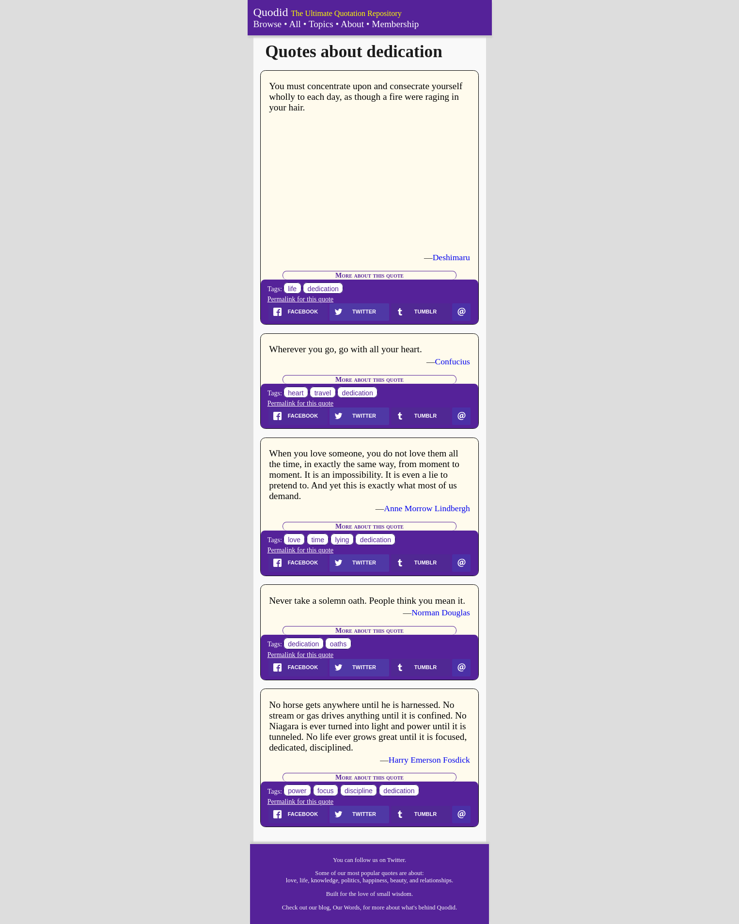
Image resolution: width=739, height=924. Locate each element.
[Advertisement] (369, 183)
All (295, 24)
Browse (267, 24)
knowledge (324, 880)
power (297, 791)
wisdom (402, 894)
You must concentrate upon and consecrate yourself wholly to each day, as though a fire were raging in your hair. (365, 96)
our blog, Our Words (334, 907)
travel (322, 393)
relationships (436, 880)
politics (350, 880)
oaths (338, 644)
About (352, 24)
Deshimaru (451, 257)
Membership (395, 24)
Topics (321, 24)
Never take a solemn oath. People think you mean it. (367, 600)
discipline (359, 791)
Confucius (452, 361)
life (292, 289)
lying (342, 540)
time (317, 540)
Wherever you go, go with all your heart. (345, 349)
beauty (398, 880)
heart (295, 393)
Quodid (270, 12)
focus (325, 791)
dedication (323, 289)
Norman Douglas (440, 612)
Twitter (396, 860)
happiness (374, 880)
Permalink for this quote (300, 299)
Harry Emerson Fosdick (429, 760)
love (294, 540)
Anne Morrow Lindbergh (427, 508)
